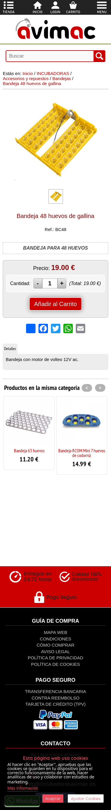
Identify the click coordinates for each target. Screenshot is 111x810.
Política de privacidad (55, 657)
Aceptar (52, 798)
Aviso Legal (55, 651)
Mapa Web (55, 632)
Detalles (10, 348)
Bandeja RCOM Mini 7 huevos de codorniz (81, 453)
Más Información (22, 788)
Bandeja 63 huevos (29, 450)
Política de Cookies (55, 664)
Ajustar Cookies (86, 798)
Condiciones (55, 638)
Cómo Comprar (56, 645)
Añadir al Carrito (55, 304)
